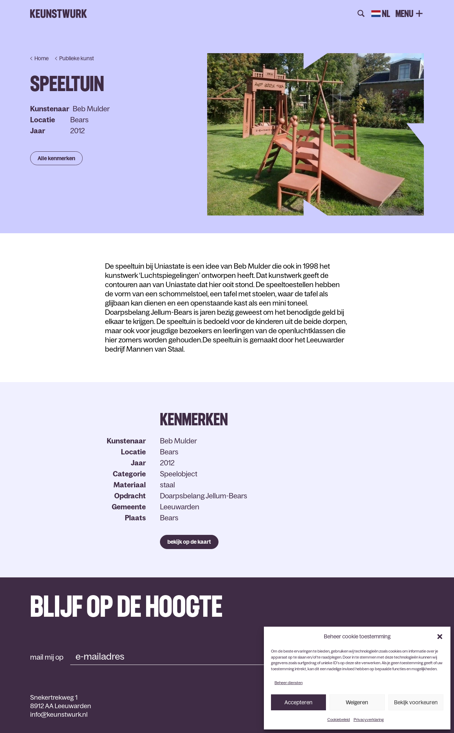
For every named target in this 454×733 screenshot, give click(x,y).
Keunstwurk (58, 14)
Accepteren (298, 702)
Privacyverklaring (369, 719)
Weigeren (357, 702)
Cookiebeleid (338, 719)
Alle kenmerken (56, 158)
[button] (439, 636)
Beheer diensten (289, 683)
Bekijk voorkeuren (416, 702)
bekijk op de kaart (189, 542)
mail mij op (46, 657)
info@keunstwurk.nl (59, 714)
